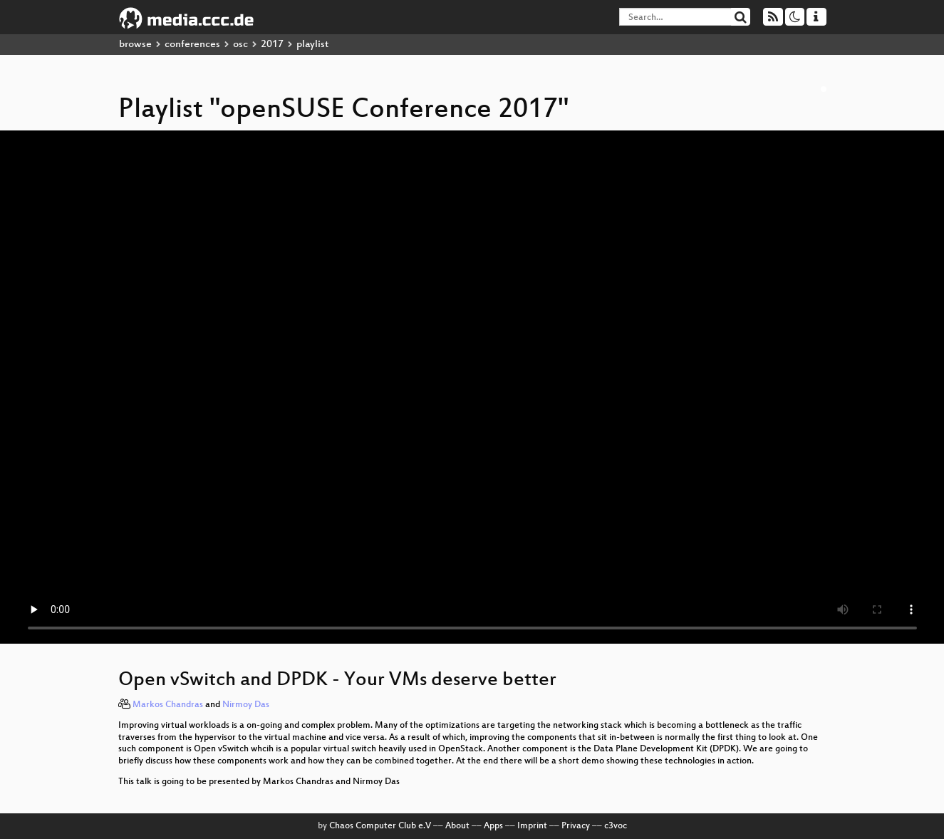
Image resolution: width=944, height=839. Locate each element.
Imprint (532, 826)
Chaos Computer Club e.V (380, 826)
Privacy (575, 826)
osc (240, 44)
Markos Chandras (168, 705)
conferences (192, 44)
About (457, 826)
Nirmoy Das (245, 705)
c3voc (615, 826)
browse (135, 44)
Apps (493, 826)
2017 (272, 44)
